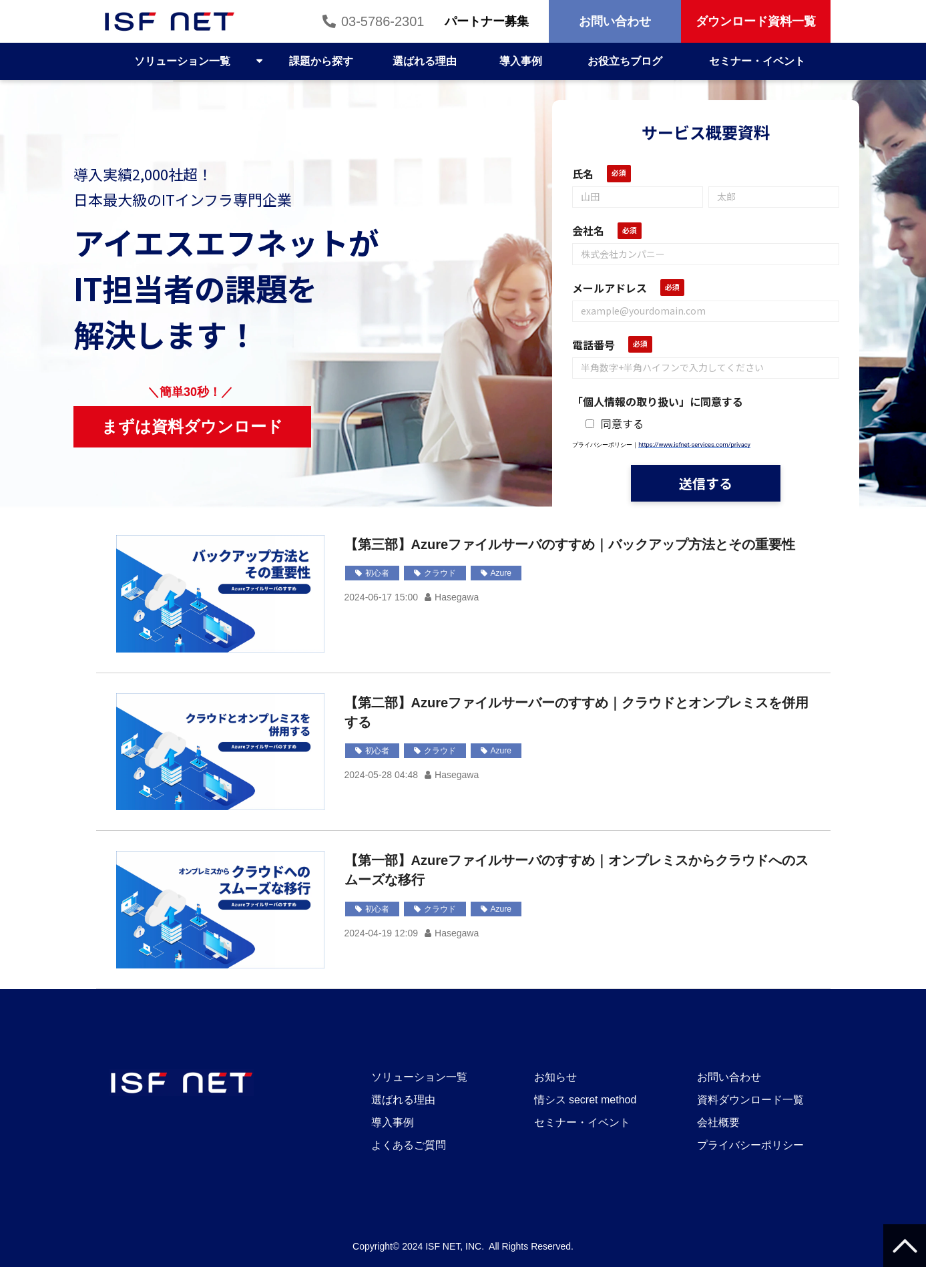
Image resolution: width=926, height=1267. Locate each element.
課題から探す (321, 61)
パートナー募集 (487, 21)
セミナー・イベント (757, 61)
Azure (501, 573)
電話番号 (593, 345)
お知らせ (555, 1077)
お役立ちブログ (625, 61)
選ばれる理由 (425, 61)
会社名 (588, 230)
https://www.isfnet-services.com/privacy (694, 444)
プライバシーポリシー (750, 1145)
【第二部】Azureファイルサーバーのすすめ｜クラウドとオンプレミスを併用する (576, 712)
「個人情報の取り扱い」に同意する (657, 401)
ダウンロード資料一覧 (756, 21)
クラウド (440, 573)
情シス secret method (585, 1099)
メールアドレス (609, 288)
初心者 (377, 573)
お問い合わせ (615, 21)
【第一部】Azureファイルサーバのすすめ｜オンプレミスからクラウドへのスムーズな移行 (576, 870)
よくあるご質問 (408, 1145)
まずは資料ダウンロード (200, 426)
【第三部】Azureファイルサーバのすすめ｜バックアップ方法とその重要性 (570, 544)
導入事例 (520, 61)
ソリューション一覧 (182, 61)
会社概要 (718, 1122)
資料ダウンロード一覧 (750, 1099)
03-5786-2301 (383, 21)
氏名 (583, 174)
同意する (615, 423)
